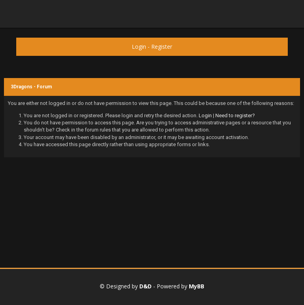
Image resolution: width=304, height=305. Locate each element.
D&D (145, 286)
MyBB (196, 286)
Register (161, 46)
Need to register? (235, 115)
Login (139, 46)
